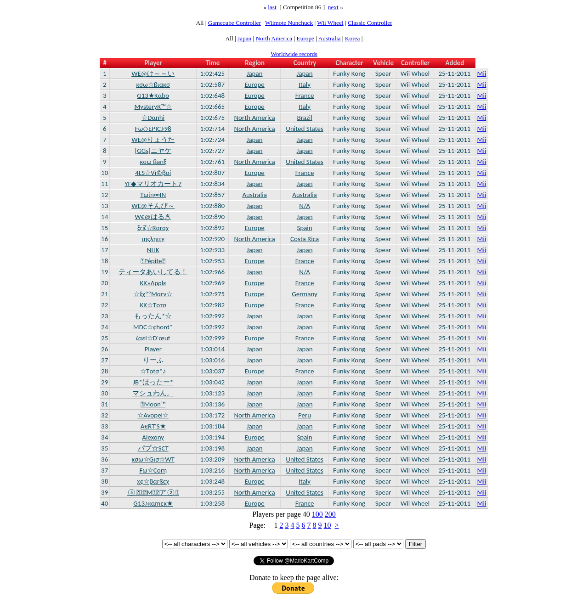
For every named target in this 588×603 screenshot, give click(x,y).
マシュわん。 (153, 393)
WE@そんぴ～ (153, 206)
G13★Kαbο (153, 95)
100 (317, 514)
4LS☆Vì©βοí (153, 173)
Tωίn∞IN (153, 195)
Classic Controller (370, 22)
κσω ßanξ (153, 162)
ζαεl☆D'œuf (153, 338)
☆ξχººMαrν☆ (153, 294)
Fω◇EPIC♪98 (153, 128)
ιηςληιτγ (152, 239)
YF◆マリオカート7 (152, 184)
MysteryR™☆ (153, 106)
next (333, 7)
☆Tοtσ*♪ (153, 371)
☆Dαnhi (152, 117)
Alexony (153, 437)
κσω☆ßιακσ (153, 84)
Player (152, 349)
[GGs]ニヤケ (153, 151)
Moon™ (153, 404)
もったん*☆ (153, 316)
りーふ (153, 360)
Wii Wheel (330, 22)
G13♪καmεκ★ (153, 503)
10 (327, 525)
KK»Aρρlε (153, 283)
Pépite (153, 261)
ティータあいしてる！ (153, 272)
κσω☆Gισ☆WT (152, 459)
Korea (352, 38)
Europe (306, 38)
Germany (304, 294)
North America (274, 38)
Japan (244, 38)
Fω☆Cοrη (153, 470)
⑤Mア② (153, 492)
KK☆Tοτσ (153, 305)
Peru (304, 415)
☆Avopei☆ (153, 415)
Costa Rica (304, 239)
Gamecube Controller (234, 22)
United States (304, 128)
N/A (304, 206)
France (304, 95)
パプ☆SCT (153, 448)
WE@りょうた (153, 139)
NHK (153, 250)
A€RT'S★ (153, 426)
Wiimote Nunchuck (289, 22)
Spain (304, 228)
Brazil (304, 117)
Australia (329, 38)
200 (330, 514)
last (272, 7)
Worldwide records (294, 54)
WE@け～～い (153, 73)
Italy (305, 84)
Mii (481, 73)
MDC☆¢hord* (153, 327)
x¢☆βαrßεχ (153, 481)
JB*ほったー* (153, 382)
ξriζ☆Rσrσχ (153, 228)
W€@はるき (153, 217)
